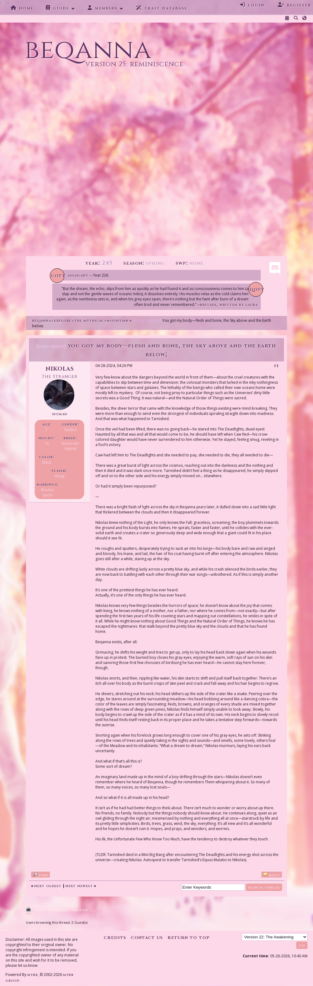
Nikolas (60, 368)
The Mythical (89, 320)
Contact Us (147, 937)
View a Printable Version (60, 910)
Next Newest (79, 886)
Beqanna (41, 320)
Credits (115, 937)
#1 (276, 366)
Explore (62, 320)
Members (103, 8)
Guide (57, 8)
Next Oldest (47, 886)
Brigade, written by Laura (229, 304)
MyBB (32, 974)
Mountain (118, 320)
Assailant (78, 275)
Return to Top (189, 937)
